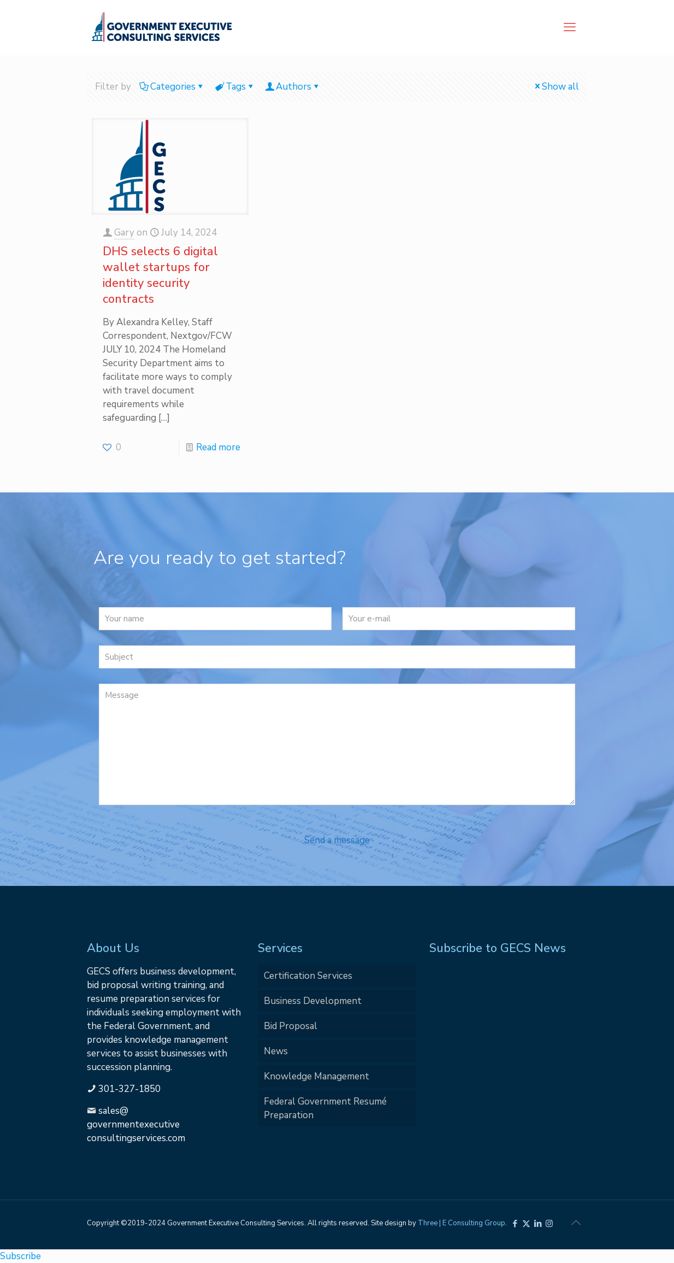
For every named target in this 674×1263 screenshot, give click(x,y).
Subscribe (20, 1256)
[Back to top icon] (575, 1223)
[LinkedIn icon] (538, 1223)
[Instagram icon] (549, 1223)
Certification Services (308, 976)
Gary (124, 232)
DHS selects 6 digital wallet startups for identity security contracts (160, 275)
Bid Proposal (290, 1026)
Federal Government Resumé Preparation (325, 1108)
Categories (172, 86)
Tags (235, 86)
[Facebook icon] (515, 1223)
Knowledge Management (316, 1076)
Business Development (313, 1001)
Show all (556, 86)
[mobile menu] (569, 27)
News (276, 1051)
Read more (218, 447)
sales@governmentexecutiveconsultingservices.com (136, 1124)
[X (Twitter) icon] (526, 1223)
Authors (293, 86)
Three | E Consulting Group (461, 1223)
